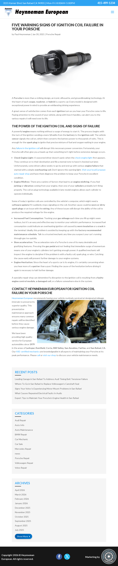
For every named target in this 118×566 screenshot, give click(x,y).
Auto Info (19, 425)
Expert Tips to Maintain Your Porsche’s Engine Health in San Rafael (47, 398)
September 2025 (23, 521)
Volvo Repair (21, 467)
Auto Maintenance (24, 430)
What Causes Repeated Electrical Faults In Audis (38, 393)
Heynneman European (22, 298)
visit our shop (49, 355)
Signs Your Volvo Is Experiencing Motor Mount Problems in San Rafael (48, 388)
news (17, 453)
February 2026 (22, 499)
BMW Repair (21, 434)
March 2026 (20, 494)
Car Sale (19, 444)
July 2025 (19, 530)
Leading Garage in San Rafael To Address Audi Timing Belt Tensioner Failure (51, 379)
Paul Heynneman (23, 34)
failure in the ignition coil (27, 148)
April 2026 (20, 490)
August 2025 (21, 525)
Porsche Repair (53, 34)
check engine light (83, 157)
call (38, 355)
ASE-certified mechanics (28, 351)
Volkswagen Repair (24, 463)
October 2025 (22, 516)
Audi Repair (20, 420)
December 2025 (22, 507)
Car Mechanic (21, 439)
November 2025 (22, 512)
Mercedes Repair (23, 448)
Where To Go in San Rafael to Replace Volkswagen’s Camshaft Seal (47, 384)
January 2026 (21, 503)
